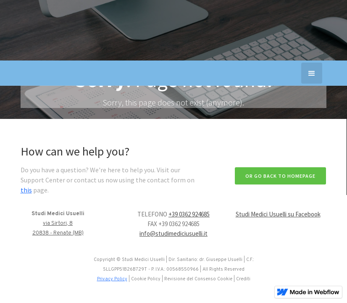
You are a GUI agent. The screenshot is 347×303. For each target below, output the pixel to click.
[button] (311, 73)
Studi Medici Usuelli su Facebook (278, 214)
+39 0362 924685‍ (189, 214)
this (26, 190)
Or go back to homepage (280, 176)
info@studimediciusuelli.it (173, 233)
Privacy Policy (112, 279)
